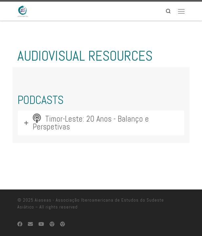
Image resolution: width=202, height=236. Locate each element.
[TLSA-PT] (62, 212)
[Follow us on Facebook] (19, 212)
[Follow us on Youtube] (41, 212)
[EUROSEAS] (52, 212)
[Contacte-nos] (30, 212)
